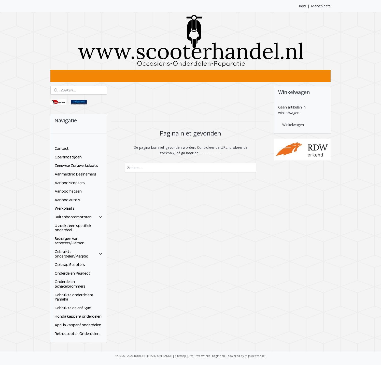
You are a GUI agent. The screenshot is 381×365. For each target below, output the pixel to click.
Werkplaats (65, 208)
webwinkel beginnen (210, 356)
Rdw (302, 6)
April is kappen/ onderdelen (78, 324)
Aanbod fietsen (68, 191)
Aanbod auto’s (67, 199)
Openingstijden (68, 157)
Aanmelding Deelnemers (75, 174)
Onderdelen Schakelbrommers (70, 284)
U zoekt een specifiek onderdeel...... (73, 228)
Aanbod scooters (70, 182)
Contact (62, 148)
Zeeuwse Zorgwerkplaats (76, 165)
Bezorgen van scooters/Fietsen (69, 241)
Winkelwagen (293, 124)
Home (60, 140)
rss (191, 356)
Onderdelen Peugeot (72, 273)
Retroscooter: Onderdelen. (77, 333)
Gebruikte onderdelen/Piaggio (79, 254)
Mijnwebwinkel (255, 356)
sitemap (180, 356)
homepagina (210, 153)
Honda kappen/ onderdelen (78, 316)
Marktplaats (321, 6)
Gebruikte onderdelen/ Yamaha (74, 297)
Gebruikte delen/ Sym (73, 307)
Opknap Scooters (70, 264)
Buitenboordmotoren (79, 216)
